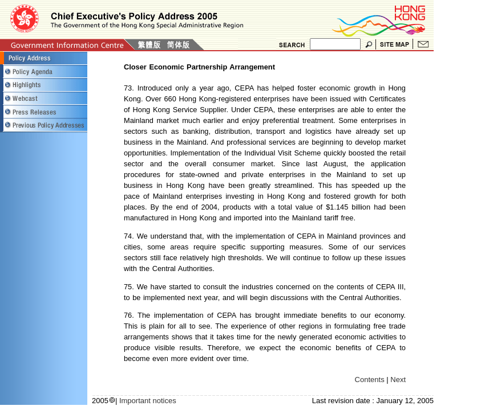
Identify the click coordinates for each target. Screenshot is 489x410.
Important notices (147, 400)
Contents (370, 379)
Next (398, 379)
